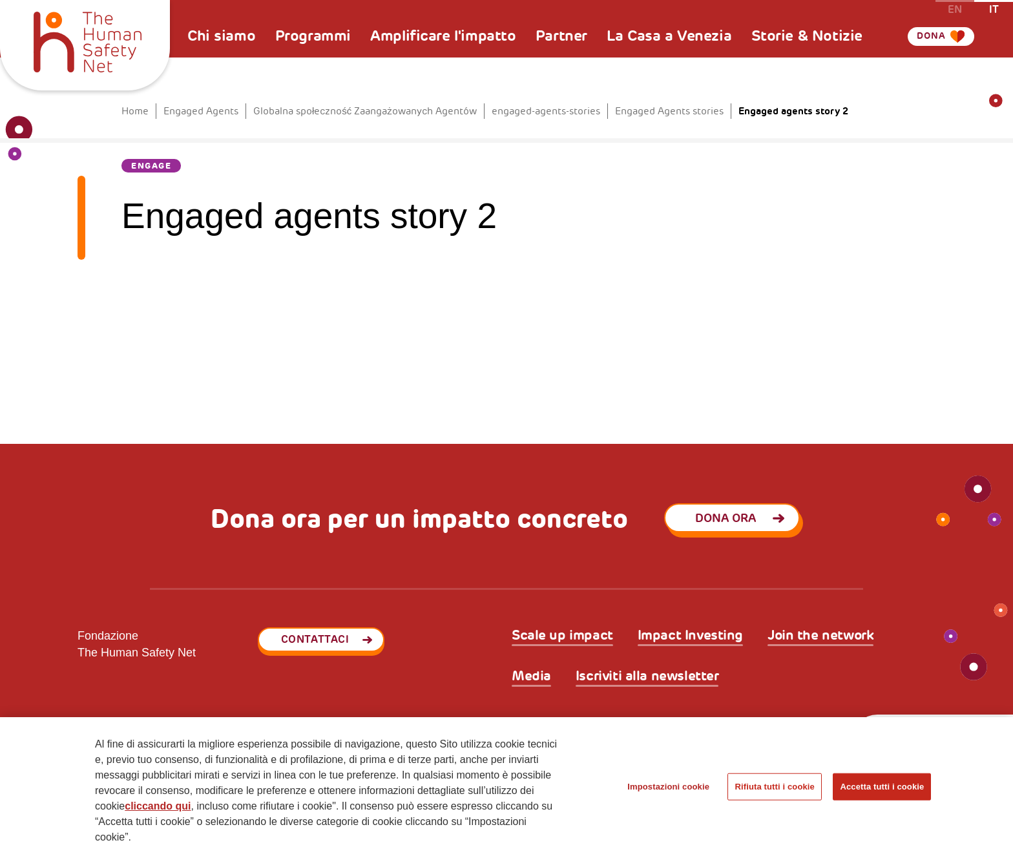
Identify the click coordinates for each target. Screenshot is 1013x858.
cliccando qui (158, 805)
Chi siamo (221, 35)
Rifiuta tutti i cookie (774, 786)
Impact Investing (690, 635)
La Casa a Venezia (669, 35)
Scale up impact (562, 635)
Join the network (820, 635)
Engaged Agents (200, 111)
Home (135, 111)
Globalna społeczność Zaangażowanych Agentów (365, 111)
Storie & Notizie (806, 35)
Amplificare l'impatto (443, 35)
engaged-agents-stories (546, 111)
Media (531, 676)
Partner (561, 35)
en (955, 9)
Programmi (313, 35)
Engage (151, 165)
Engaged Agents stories (669, 111)
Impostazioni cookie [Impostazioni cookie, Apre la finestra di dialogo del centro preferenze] (668, 786)
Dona (924, 53)
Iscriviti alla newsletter (647, 676)
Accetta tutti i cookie (882, 786)
